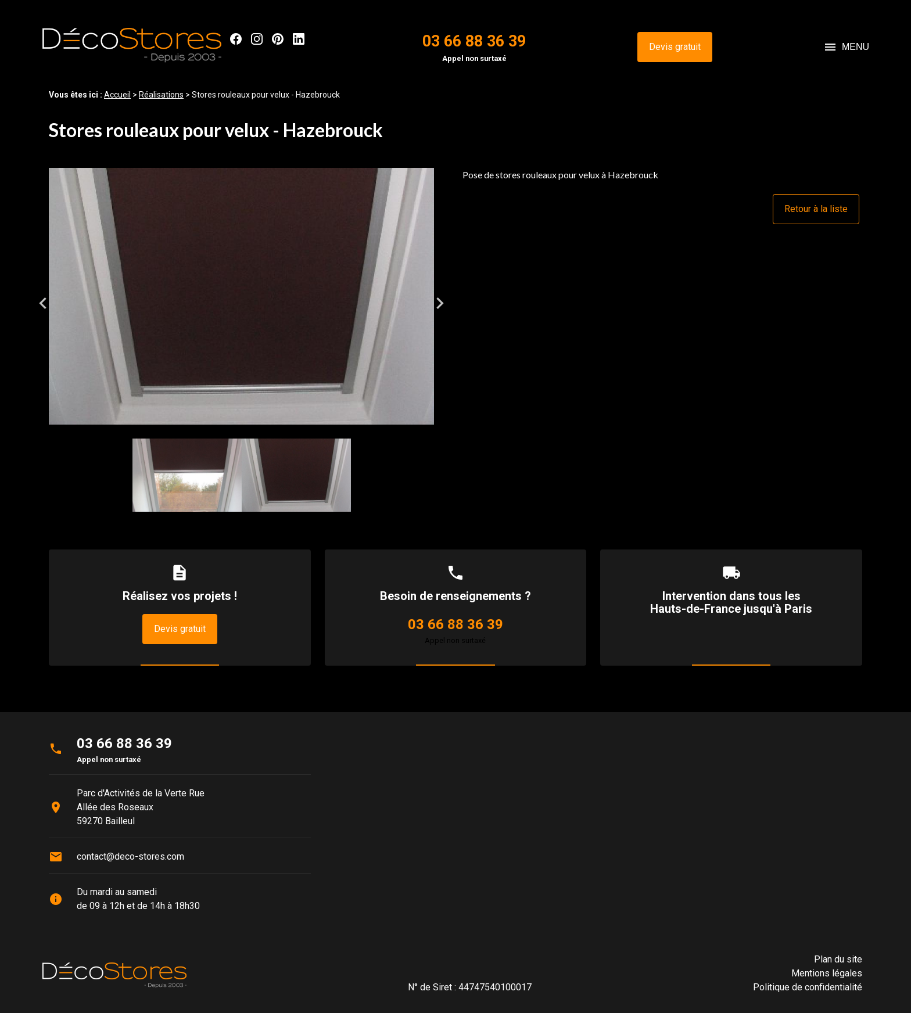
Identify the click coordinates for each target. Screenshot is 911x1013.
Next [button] (439, 303)
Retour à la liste (816, 208)
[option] (241, 303)
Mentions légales (826, 973)
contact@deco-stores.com (130, 856)
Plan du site (838, 959)
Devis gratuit (675, 46)
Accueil (117, 94)
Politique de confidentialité (807, 987)
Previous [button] (43, 303)
